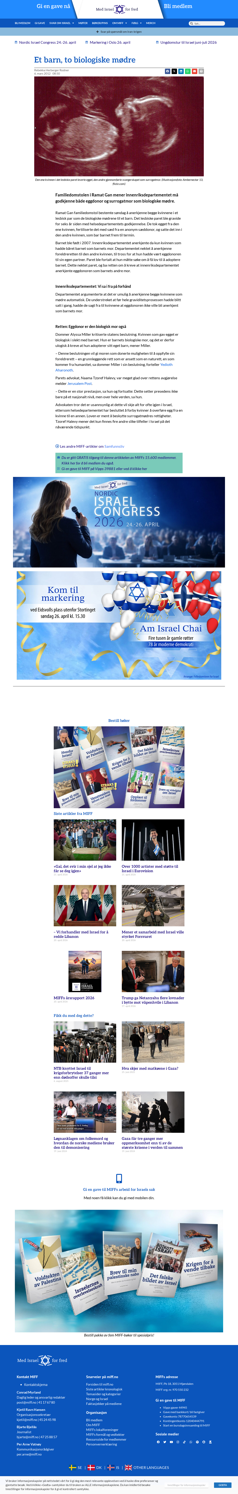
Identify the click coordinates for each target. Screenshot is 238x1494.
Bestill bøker (119, 721)
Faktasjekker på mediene (104, 1404)
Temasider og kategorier (103, 1394)
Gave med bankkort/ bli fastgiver (184, 1412)
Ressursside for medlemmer (106, 1439)
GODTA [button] (223, 1485)
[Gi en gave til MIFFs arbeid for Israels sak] (119, 1178)
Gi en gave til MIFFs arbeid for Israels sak (119, 1189)
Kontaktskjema (36, 1384)
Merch (151, 23)
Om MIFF (119, 23)
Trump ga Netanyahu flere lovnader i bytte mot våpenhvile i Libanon (153, 1000)
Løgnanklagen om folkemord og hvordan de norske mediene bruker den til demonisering (84, 1143)
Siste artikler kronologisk (104, 1389)
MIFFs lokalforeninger (102, 1430)
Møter (83, 23)
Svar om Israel (61, 23)
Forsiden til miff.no (99, 1384)
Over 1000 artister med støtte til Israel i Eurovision (150, 868)
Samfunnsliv (114, 446)
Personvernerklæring (101, 1444)
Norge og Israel (97, 1399)
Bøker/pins (100, 23)
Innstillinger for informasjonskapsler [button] (186, 1485)
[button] (174, 71)
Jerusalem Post (79, 383)
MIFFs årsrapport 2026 (74, 998)
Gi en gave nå (53, 6)
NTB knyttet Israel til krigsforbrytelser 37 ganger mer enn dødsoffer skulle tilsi (81, 1073)
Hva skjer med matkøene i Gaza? (150, 1068)
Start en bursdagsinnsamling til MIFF (186, 1425)
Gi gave (40, 23)
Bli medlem (178, 6)
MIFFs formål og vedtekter (105, 1434)
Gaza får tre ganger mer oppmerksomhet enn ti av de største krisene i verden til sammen (152, 1143)
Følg (137, 23)
